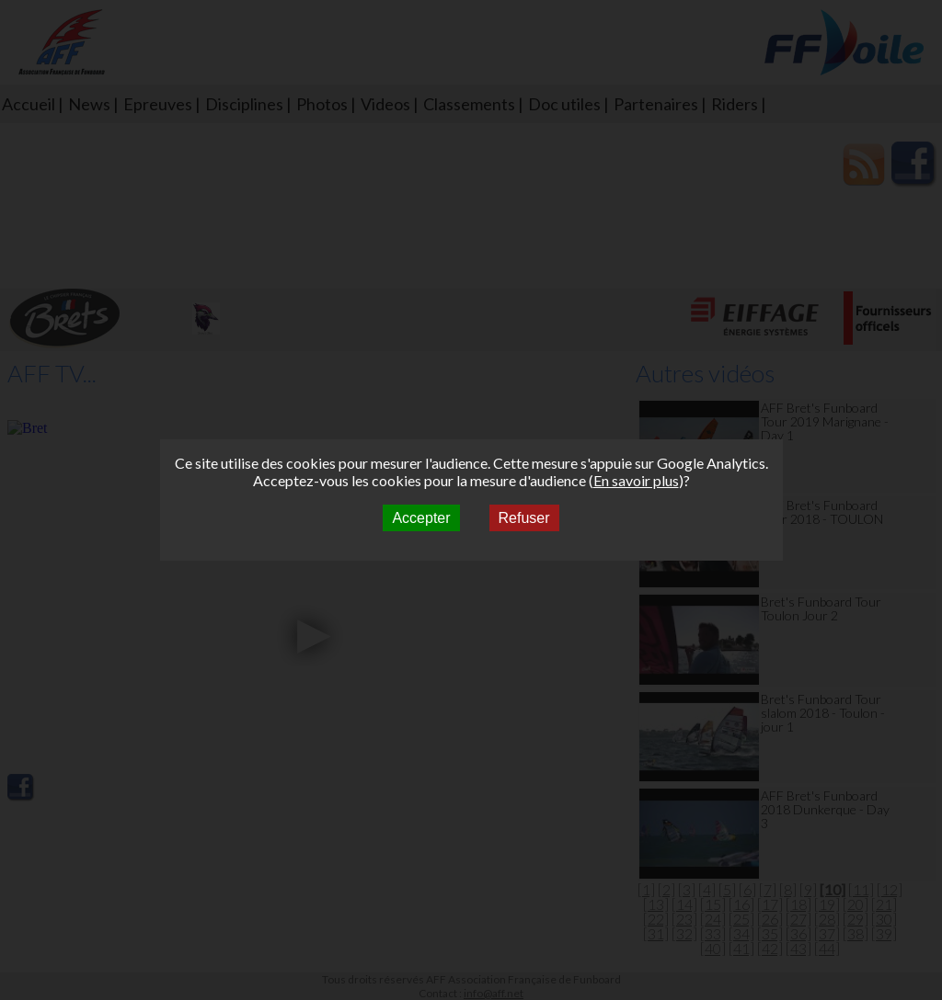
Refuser (524, 518)
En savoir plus (636, 480)
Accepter (421, 518)
